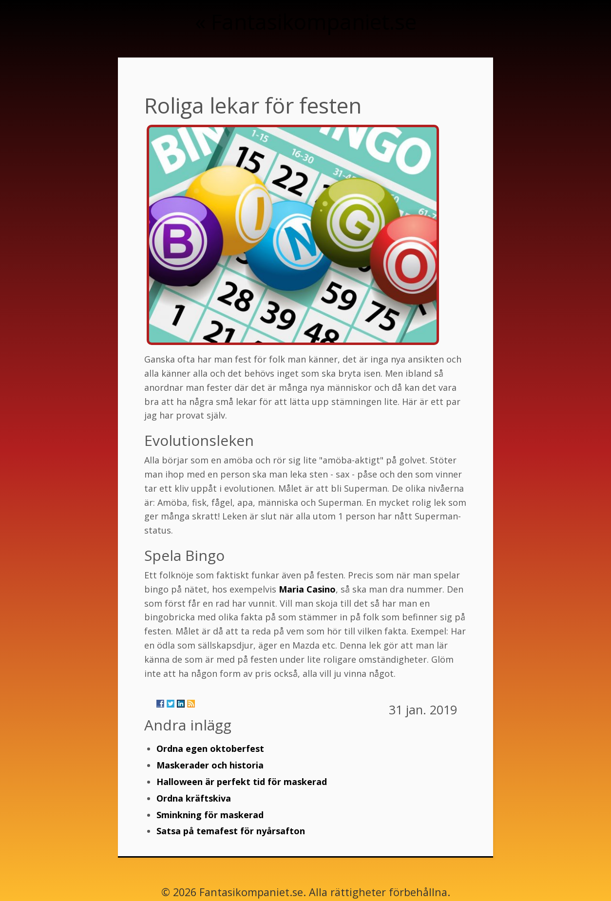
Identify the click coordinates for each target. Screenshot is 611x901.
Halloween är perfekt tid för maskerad (241, 781)
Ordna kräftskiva (193, 798)
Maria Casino (307, 589)
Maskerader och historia (210, 765)
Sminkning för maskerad (210, 815)
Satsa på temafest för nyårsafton (230, 831)
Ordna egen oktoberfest (210, 748)
